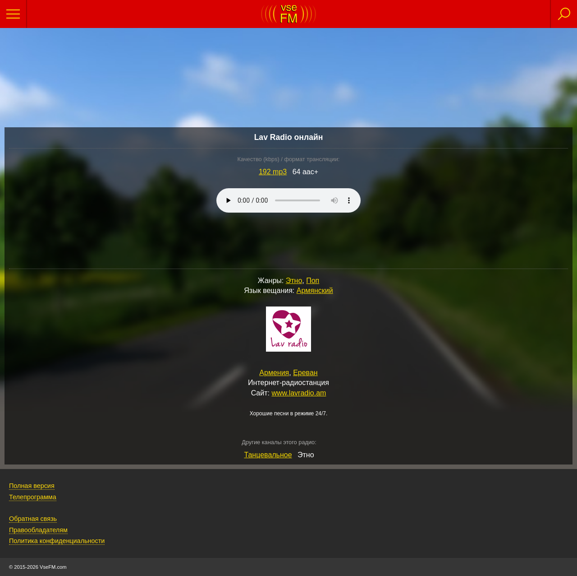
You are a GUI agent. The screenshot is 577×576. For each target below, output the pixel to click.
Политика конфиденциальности (57, 540)
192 (273, 172)
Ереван (305, 372)
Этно (294, 280)
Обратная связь (33, 518)
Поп (312, 280)
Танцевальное (268, 455)
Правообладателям (38, 530)
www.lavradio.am (298, 393)
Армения (274, 372)
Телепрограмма (32, 497)
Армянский (315, 290)
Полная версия (32, 485)
